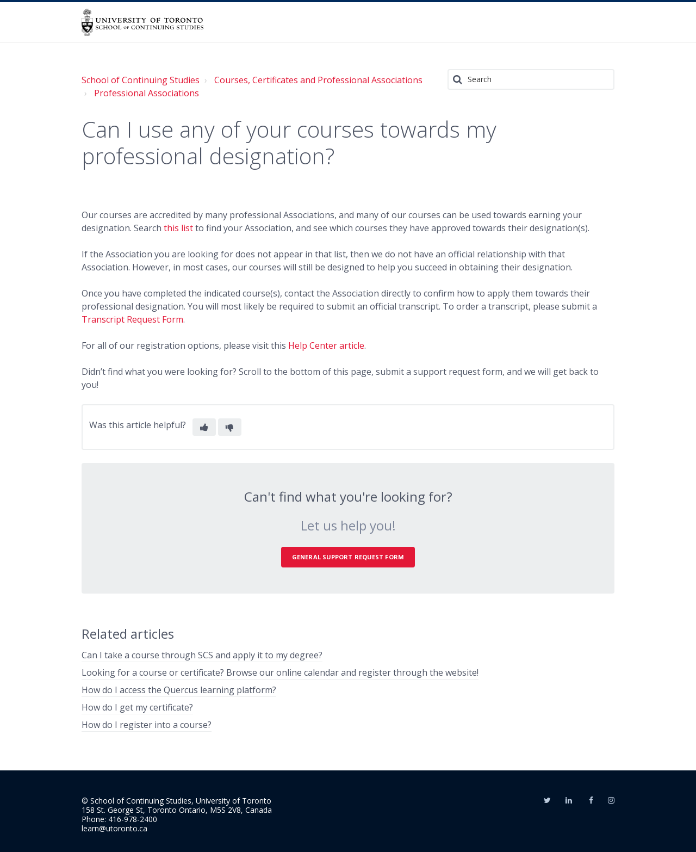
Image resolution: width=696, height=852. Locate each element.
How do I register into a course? (147, 725)
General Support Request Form (348, 557)
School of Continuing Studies (141, 80)
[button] (204, 427)
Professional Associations (146, 93)
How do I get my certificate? (137, 707)
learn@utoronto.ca (114, 828)
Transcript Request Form (132, 319)
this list (179, 228)
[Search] (531, 79)
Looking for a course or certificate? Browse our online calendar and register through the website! (280, 672)
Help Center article (326, 345)
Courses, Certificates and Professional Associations (318, 80)
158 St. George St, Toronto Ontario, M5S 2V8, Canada (177, 810)
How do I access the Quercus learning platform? (179, 690)
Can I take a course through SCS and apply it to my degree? (202, 655)
